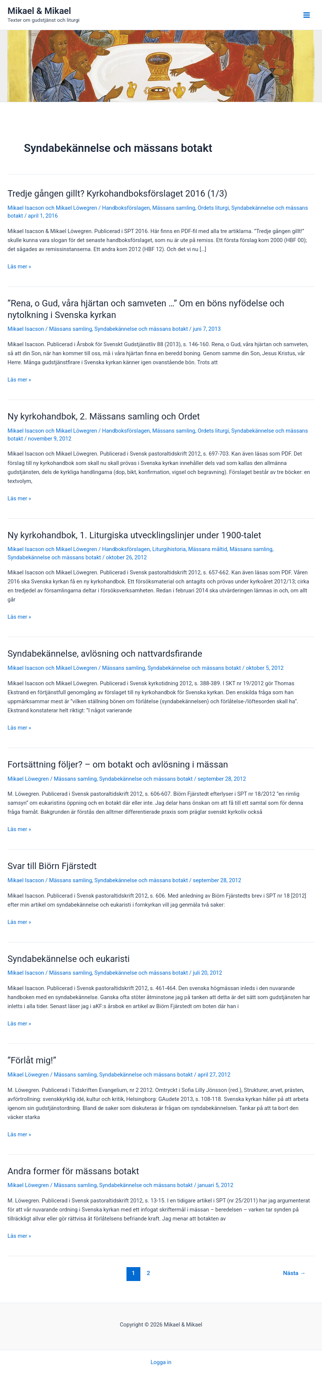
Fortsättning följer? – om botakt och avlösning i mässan (118, 764)
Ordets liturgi (213, 207)
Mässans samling (173, 207)
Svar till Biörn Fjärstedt (52, 866)
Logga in (161, 1362)
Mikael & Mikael (39, 11)
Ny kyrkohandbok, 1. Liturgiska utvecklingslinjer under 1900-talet (134, 535)
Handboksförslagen (126, 207)
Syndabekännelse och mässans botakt (141, 329)
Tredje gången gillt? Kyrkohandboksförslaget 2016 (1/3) (117, 193)
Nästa (294, 1273)
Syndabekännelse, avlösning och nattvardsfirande (105, 653)
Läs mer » (19, 266)
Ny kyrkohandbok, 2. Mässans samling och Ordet (104, 416)
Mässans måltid (207, 549)
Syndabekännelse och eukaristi (69, 959)
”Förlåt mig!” (32, 1060)
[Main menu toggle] (306, 15)
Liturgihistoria (169, 549)
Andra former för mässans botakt (73, 1171)
